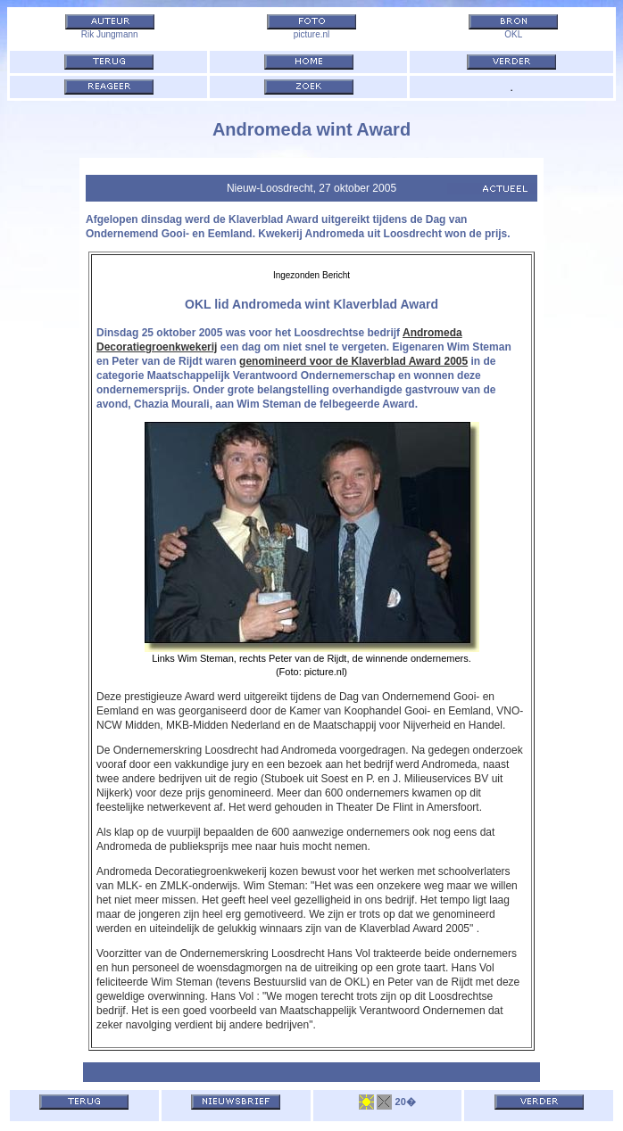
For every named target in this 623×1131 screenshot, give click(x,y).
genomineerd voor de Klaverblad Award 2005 (353, 361)
